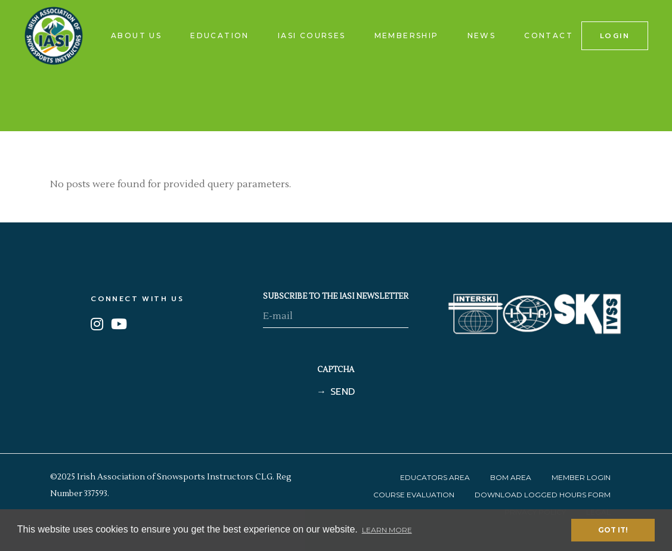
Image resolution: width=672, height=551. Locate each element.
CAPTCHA (335, 369)
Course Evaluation (413, 494)
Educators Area (435, 477)
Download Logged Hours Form (543, 494)
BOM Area (510, 477)
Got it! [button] (613, 529)
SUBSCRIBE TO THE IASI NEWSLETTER (335, 296)
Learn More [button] (387, 529)
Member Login (581, 477)
